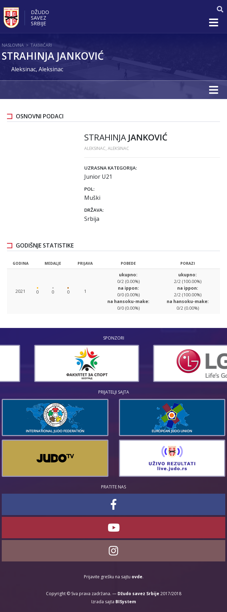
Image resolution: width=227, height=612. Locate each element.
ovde (137, 577)
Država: (94, 210)
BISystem (125, 602)
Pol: (89, 189)
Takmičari (41, 45)
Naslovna (13, 45)
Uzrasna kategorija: (110, 168)
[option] (54, 363)
